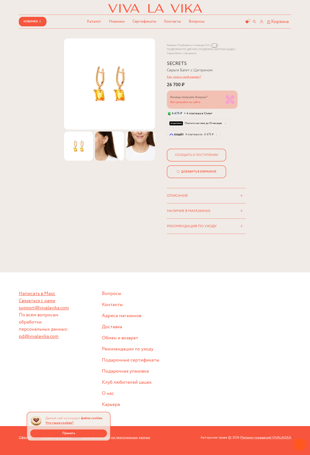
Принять (68, 433)
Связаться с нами (37, 300)
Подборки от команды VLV (194, 45)
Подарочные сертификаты (130, 360)
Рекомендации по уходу (127, 349)
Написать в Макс (37, 293)
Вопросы (196, 21)
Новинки (117, 21)
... (214, 45)
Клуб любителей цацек (127, 382)
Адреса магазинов (121, 315)
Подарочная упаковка (125, 371)
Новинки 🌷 (33, 22)
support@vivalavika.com (44, 307)
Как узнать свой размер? (184, 77)
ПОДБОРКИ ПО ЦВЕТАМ (182, 49)
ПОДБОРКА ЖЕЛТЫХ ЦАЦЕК (216, 49)
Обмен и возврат (120, 338)
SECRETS (177, 63)
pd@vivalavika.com (39, 336)
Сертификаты (144, 21)
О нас (108, 393)
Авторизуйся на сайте (185, 102)
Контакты (172, 21)
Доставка (112, 326)
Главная (171, 45)
